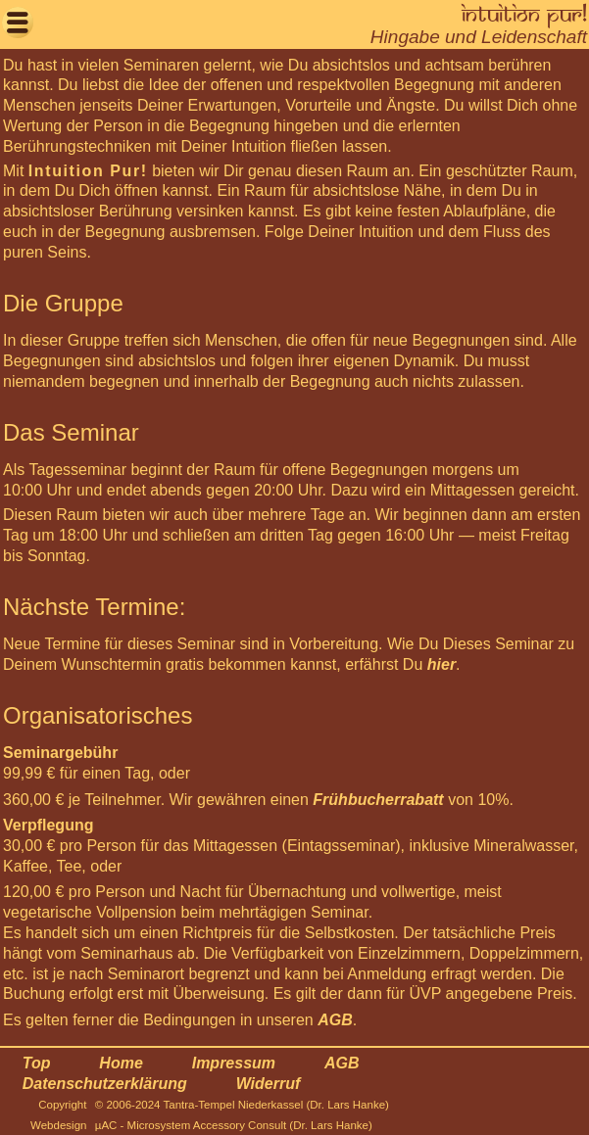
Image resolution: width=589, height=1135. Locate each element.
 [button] (17, 22)
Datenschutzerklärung (105, 1083)
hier (441, 664)
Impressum (233, 1063)
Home (120, 1063)
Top (37, 1063)
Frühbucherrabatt (378, 799)
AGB (335, 1020)
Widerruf (268, 1083)
